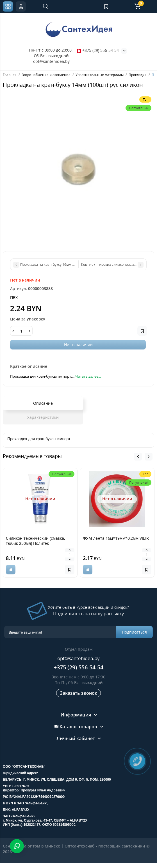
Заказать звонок (78, 693)
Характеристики (43, 417)
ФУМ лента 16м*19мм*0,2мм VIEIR (116, 538)
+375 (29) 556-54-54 (98, 50)
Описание (43, 403)
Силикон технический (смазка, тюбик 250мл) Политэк (35, 540)
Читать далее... (88, 376)
